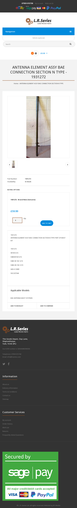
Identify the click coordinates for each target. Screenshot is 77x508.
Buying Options (13, 190)
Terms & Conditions (9, 392)
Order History (7, 424)
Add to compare (46, 306)
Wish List (5, 427)
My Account (39, 3)
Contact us (6, 395)
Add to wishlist (17, 306)
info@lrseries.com (14, 357)
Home (16, 83)
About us (5, 384)
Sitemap (5, 399)
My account (6, 420)
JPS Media (56, 505)
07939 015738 (27, 3)
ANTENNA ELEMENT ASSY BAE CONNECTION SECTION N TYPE (41, 83)
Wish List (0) (49, 3)
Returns (5, 431)
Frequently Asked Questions (13, 435)
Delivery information (10, 388)
